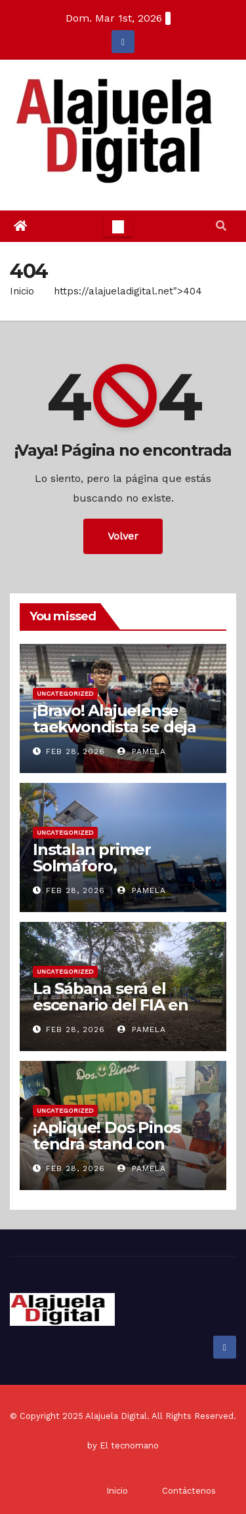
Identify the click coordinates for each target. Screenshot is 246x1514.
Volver (123, 536)
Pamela (141, 751)
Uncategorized (65, 693)
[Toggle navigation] (118, 226)
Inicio (22, 291)
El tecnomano (129, 1445)
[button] (221, 226)
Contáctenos (189, 1491)
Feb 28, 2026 (75, 751)
